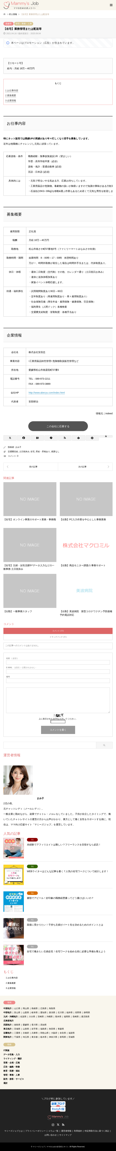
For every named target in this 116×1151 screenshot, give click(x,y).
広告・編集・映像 (11, 1067)
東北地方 (7, 1029)
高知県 (43, 1025)
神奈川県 (53, 1037)
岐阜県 (35, 1012)
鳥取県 (52, 1008)
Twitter (58, 1124)
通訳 (5, 1083)
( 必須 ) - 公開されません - (21, 667)
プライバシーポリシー (35, 1131)
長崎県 (76, 1016)
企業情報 (10, 100)
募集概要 (10, 95)
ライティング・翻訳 (12, 1058)
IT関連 (6, 1050)
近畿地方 (7, 1033)
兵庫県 (35, 1033)
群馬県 (63, 1037)
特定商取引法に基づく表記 (97, 1131)
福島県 (43, 1029)
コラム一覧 (53, 1131)
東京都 (35, 1037)
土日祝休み (24, 451)
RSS (63, 1124)
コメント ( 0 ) (58, 631)
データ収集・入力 (11, 1054)
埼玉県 (26, 1037)
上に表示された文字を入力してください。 (58, 719)
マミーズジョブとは (13, 1131)
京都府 (26, 1033)
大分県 (32, 1016)
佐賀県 (23, 1016)
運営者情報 (66, 1131)
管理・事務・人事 (24, 23)
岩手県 (35, 1029)
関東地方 (7, 1037)
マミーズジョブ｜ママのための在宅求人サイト (51, 1147)
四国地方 (7, 1025)
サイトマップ (65, 1135)
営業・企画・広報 (11, 1063)
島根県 (35, 1008)
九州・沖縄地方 (10, 1016)
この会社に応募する (58, 426)
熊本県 (58, 1016)
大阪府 (54, 1033)
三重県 (17, 1033)
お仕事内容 (11, 90)
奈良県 (63, 1033)
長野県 (78, 1012)
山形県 (26, 1029)
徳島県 (17, 1025)
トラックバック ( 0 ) (58, 637)
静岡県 (87, 1012)
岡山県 (26, 1008)
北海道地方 (8, 1020)
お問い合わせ (50, 1135)
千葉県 (17, 1037)
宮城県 (17, 1029)
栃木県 (43, 1037)
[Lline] (51, 438)
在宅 (32, 451)
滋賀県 (71, 1033)
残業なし (55, 451)
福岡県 (67, 1016)
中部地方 (7, 1012)
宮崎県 (41, 1016)
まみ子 (18, 447)
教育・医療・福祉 (11, 1071)
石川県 (61, 1012)
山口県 (17, 1008)
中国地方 (7, 1008)
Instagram (53, 1124)
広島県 (43, 1008)
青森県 (61, 1029)
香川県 (35, 1025)
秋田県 (52, 1029)
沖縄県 (50, 1016)
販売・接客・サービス (13, 1079)
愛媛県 (8, 23)
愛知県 (43, 1012)
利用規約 (78, 1131)
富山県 (17, 1012)
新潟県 (52, 1012)
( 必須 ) (12, 658)
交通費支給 (13, 451)
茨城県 (71, 1037)
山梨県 (26, 1012)
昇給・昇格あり (43, 451)
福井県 (69, 1012)
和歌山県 (44, 1033)
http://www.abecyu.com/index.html (47, 392)
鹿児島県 (85, 1016)
